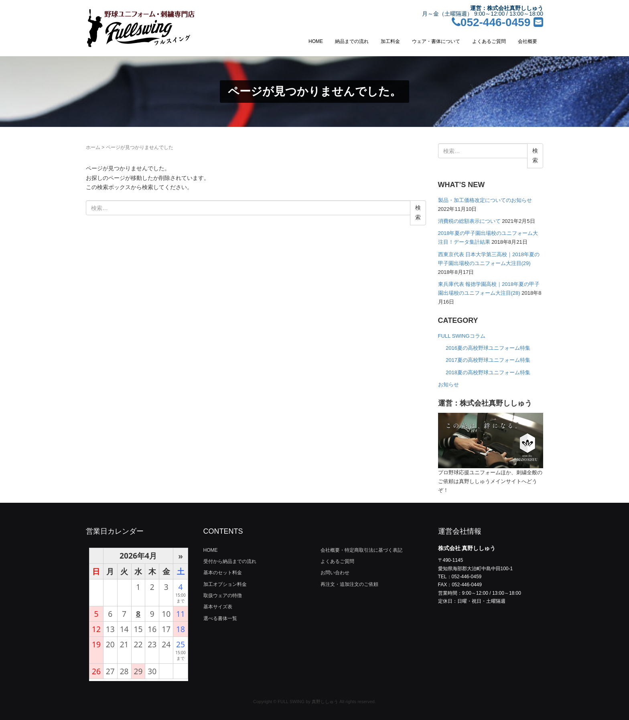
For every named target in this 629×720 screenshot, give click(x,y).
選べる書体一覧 (220, 618)
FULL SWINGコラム (461, 336)
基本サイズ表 (217, 607)
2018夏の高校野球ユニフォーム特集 (488, 372)
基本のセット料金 (222, 572)
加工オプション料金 (225, 584)
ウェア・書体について (436, 41)
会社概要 (527, 41)
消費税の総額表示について (469, 221)
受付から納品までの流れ (229, 561)
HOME (315, 41)
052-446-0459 (491, 22)
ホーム (93, 147)
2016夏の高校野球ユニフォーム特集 (488, 348)
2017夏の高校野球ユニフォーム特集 (488, 360)
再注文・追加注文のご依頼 (349, 584)
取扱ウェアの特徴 (222, 595)
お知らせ (448, 384)
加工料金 (390, 41)
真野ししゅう (325, 701)
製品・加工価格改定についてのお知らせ (485, 200)
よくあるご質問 (489, 41)
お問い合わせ (335, 572)
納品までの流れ (352, 41)
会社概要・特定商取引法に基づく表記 (361, 550)
